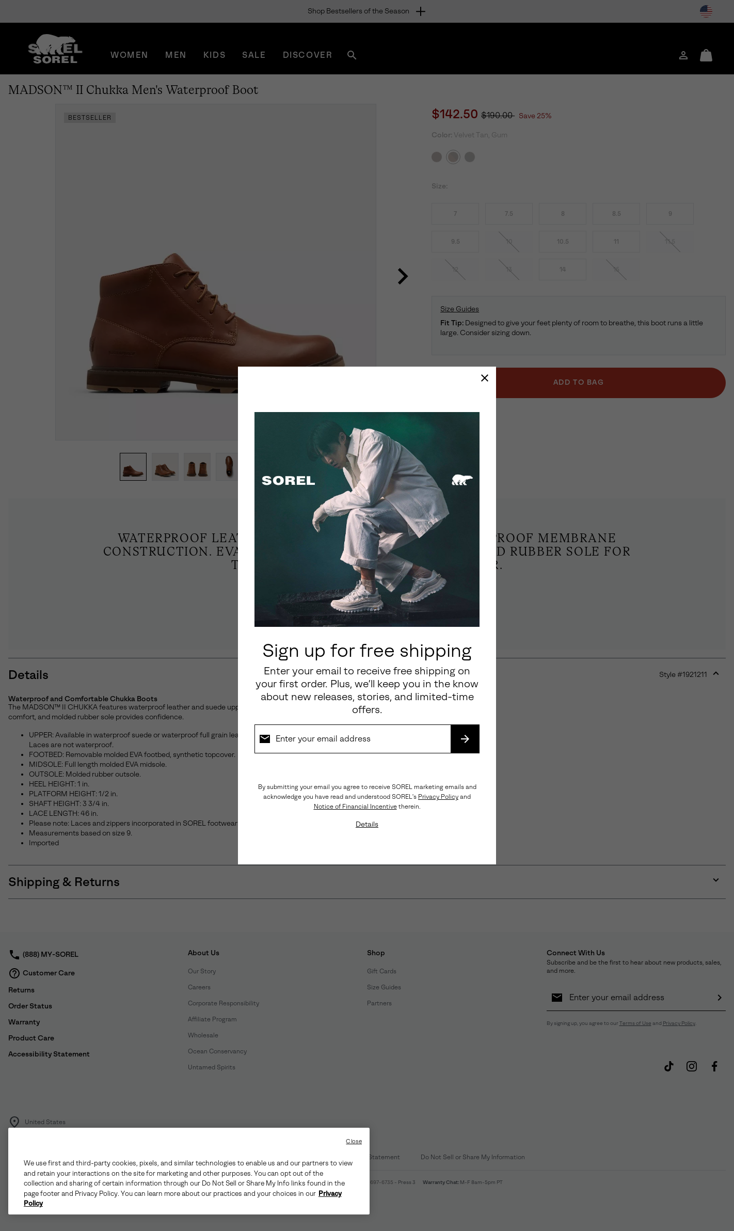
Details (367, 824)
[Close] (484, 378)
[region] (189, 1171)
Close (354, 1141)
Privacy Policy (438, 797)
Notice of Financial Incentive (355, 806)
